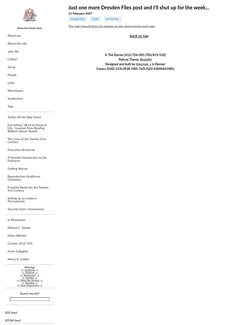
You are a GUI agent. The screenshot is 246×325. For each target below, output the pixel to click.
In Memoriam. (17, 220)
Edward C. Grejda (19, 227)
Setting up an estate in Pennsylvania (22, 200)
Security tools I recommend (26, 209)
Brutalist (146, 59)
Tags (10, 106)
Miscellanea (15, 90)
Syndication (15, 98)
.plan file (13, 51)
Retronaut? (30, 275)
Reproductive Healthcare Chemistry (24, 178)
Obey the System (29, 280)
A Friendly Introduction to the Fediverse (27, 159)
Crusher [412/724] (20, 243)
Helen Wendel (17, 235)
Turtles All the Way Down (24, 117)
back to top (139, 36)
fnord (95, 18)
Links (11, 83)
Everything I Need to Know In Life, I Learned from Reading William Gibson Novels (27, 128)
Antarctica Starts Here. (30, 28)
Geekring (30, 269)
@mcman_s (143, 64)
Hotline (30, 277)
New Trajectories (29, 285)
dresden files (77, 18)
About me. (14, 35)
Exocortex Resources (21, 150)
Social (11, 67)
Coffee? (13, 59)
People (12, 75)
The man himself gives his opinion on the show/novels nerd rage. (111, 26)
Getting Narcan (18, 168)
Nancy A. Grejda (18, 259)
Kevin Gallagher (18, 251)
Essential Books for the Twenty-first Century (28, 189)
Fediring (29, 272)
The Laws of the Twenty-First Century (27, 140)
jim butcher (112, 18)
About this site (17, 43)
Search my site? (30, 293)
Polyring (29, 282)
